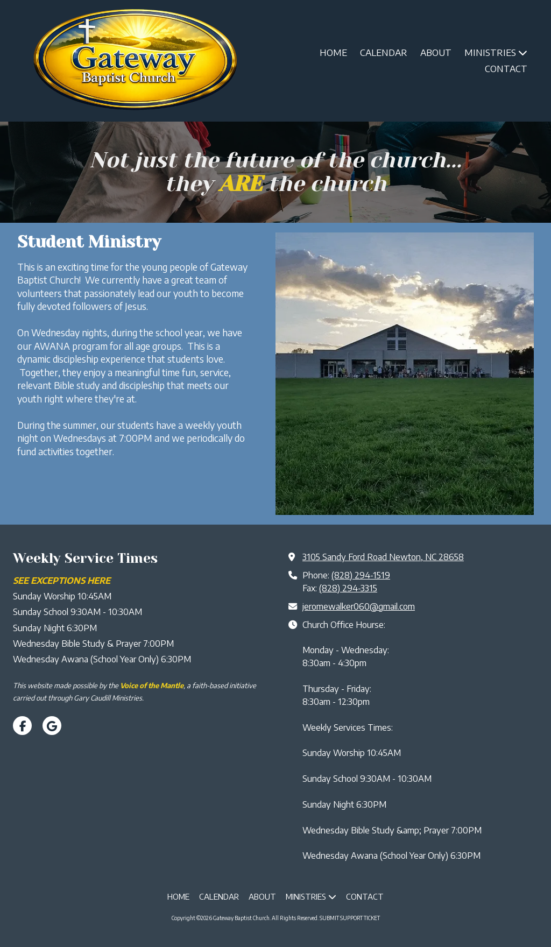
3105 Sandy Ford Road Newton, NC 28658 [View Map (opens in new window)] (383, 556)
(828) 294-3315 (348, 587)
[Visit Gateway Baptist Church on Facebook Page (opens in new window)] (22, 725)
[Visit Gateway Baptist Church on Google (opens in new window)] (52, 725)
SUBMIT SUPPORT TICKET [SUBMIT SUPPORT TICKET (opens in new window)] (350, 918)
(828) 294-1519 (360, 575)
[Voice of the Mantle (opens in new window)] (151, 685)
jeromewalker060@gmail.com (358, 606)
